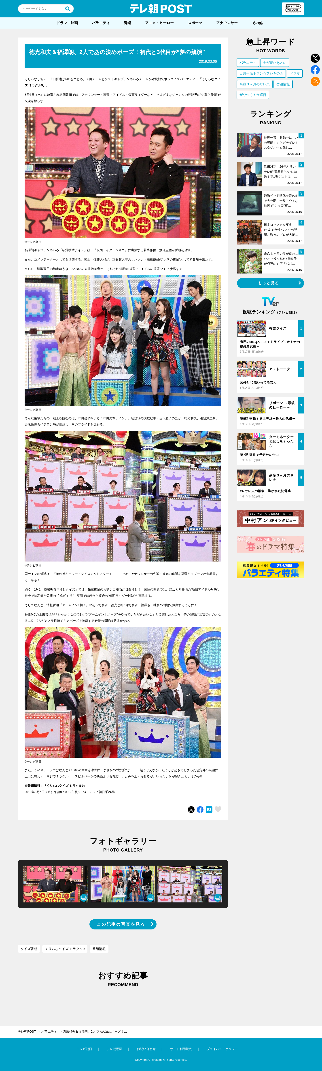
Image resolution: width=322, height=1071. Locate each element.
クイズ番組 (29, 949)
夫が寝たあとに (274, 63)
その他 (257, 23)
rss (315, 81)
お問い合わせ (146, 1049)
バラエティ (101, 23)
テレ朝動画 (114, 1049)
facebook (315, 69)
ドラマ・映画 (67, 23)
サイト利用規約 (181, 1049)
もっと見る (269, 283)
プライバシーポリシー (222, 1049)
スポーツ (195, 23)
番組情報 (99, 949)
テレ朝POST (161, 9)
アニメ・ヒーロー (159, 23)
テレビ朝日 (84, 1049)
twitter (315, 58)
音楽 (127, 23)
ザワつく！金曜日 (252, 95)
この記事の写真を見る (121, 924)
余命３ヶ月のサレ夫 (254, 84)
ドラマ (295, 73)
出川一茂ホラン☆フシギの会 (261, 73)
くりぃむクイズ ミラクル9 (65, 785)
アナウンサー (227, 23)
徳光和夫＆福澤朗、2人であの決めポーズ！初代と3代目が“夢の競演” (98, 1031)
